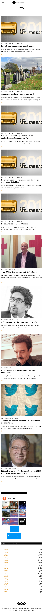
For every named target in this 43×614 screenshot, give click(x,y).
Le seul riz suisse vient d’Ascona (14, 224)
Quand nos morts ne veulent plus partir (17, 94)
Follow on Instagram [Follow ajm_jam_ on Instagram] (14, 536)
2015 (6, 579)
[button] (6, 505)
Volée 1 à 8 (7, 43)
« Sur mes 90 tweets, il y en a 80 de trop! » (19, 322)
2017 (6, 573)
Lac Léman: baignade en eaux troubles (17, 46)
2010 (6, 592)
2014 (6, 581)
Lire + (2, 54)
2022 (6, 560)
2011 (6, 589)
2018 (6, 571)
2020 (6, 565)
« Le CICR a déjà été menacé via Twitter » (19, 272)
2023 (6, 558)
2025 (6, 552)
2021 (6, 563)
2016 (6, 576)
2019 (6, 568)
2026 (6, 550)
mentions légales (22, 610)
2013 (6, 584)
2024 (6, 555)
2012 (6, 586)
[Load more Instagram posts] (14, 529)
